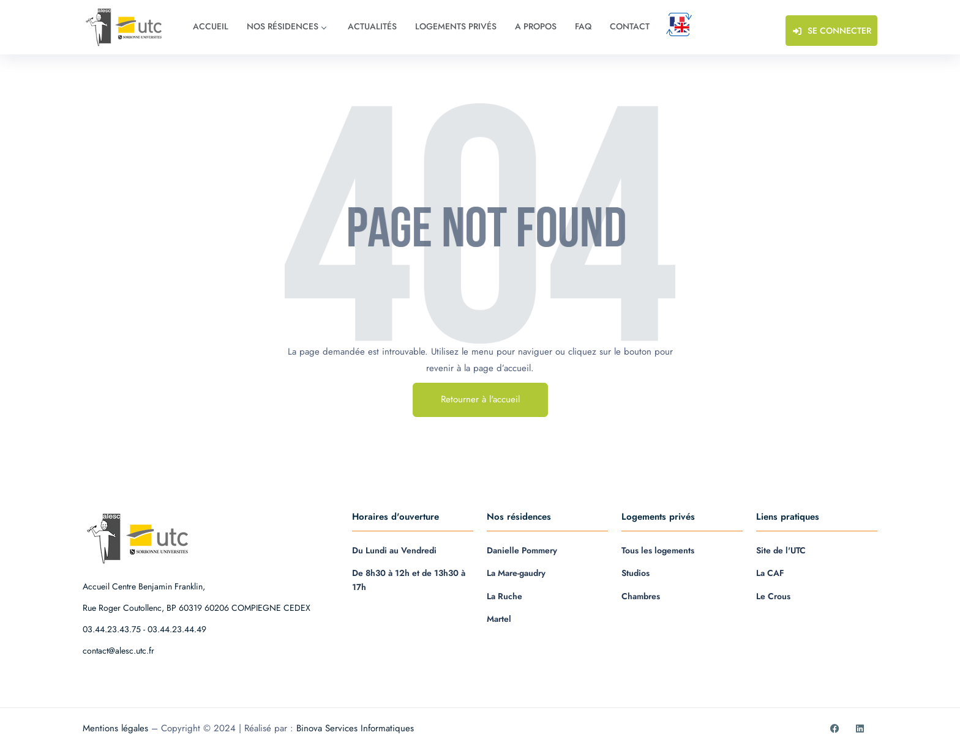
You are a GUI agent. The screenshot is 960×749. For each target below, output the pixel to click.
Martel (499, 619)
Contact (630, 26)
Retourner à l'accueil (480, 399)
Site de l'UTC (781, 550)
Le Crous (773, 596)
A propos (536, 26)
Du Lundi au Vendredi (394, 550)
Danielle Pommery (522, 550)
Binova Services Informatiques (355, 728)
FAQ (583, 26)
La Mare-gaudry (516, 573)
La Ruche (504, 596)
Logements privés (456, 26)
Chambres (640, 596)
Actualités (372, 26)
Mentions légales (115, 728)
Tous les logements (657, 550)
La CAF (770, 573)
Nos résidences (286, 26)
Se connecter (830, 30)
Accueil (210, 26)
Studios (635, 573)
